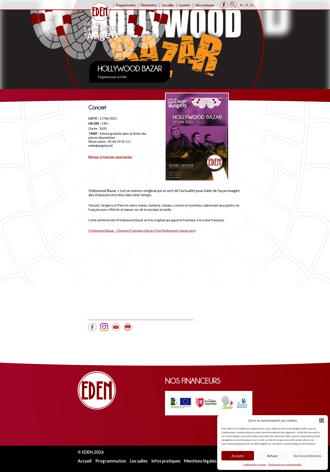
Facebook (224, 4)
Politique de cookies (255, 464)
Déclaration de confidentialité (285, 464)
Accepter (238, 456)
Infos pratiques (204, 5)
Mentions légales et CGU (208, 460)
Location (184, 5)
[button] (321, 420)
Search (233, 4)
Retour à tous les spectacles (110, 157)
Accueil (85, 460)
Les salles (168, 5)
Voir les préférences (307, 456)
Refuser (272, 456)
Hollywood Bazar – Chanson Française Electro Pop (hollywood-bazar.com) (142, 230)
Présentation (149, 5)
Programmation (126, 5)
